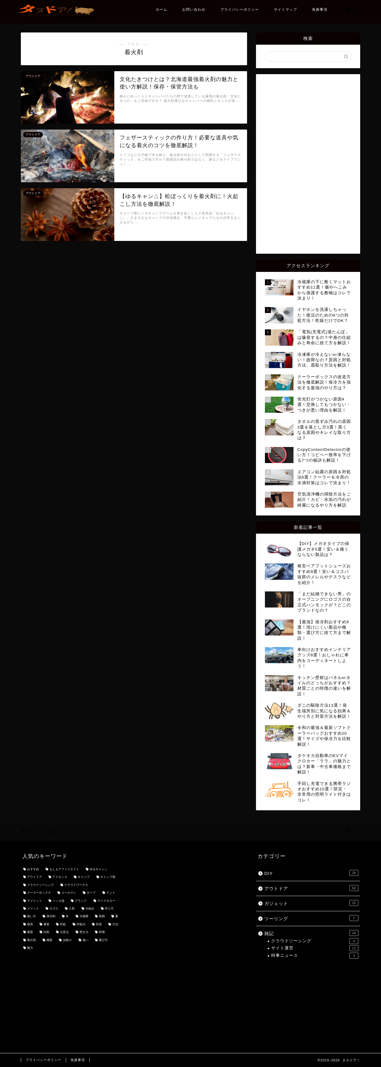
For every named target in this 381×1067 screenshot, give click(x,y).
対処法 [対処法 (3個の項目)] (80, 924)
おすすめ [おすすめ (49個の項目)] (33, 869)
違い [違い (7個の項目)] (85, 940)
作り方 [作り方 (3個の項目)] (109, 908)
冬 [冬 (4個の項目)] (67, 916)
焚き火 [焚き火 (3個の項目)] (83, 932)
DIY (311, 873)
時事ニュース (314, 956)
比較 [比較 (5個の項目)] (46, 932)
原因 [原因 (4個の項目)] (102, 916)
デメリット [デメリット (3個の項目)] (34, 900)
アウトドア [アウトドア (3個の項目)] (34, 877)
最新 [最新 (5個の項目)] (30, 932)
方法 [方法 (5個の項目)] (115, 924)
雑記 (311, 933)
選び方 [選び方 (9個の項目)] (103, 940)
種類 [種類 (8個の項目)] (49, 940)
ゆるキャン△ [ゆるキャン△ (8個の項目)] (98, 869)
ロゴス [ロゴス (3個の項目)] (53, 908)
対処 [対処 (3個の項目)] (63, 924)
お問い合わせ (193, 9)
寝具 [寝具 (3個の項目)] (30, 924)
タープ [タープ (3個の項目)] (91, 893)
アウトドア (311, 888)
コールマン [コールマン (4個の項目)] (68, 893)
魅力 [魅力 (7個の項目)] (30, 947)
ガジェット (311, 903)
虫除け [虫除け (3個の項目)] (67, 940)
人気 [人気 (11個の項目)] (72, 908)
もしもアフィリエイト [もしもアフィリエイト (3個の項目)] (64, 869)
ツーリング (311, 918)
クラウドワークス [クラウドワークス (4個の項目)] (76, 885)
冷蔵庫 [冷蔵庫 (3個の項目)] (83, 916)
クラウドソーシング (314, 941)
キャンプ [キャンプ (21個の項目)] (84, 877)
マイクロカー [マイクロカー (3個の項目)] (106, 900)
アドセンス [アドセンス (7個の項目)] (59, 877)
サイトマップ (285, 9)
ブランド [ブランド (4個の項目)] (81, 900)
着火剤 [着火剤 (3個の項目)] (31, 940)
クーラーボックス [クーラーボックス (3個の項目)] (39, 893)
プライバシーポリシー (239, 9)
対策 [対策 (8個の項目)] (99, 924)
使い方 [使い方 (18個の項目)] (31, 916)
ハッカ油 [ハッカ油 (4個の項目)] (58, 900)
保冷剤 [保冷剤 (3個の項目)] (50, 916)
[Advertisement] (308, 163)
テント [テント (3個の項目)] (110, 893)
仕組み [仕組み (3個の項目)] (89, 908)
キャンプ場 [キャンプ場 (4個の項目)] (107, 877)
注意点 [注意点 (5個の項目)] (64, 932)
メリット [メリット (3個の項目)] (33, 908)
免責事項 (319, 9)
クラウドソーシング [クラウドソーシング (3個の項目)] (40, 885)
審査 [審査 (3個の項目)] (46, 924)
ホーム (161, 9)
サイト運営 (314, 948)
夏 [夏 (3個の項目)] (116, 916)
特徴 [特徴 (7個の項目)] (102, 932)
